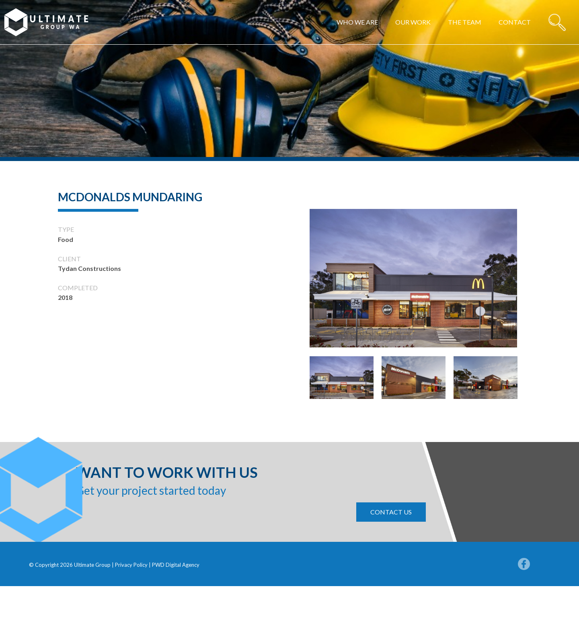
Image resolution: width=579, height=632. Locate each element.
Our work (413, 22)
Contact (515, 22)
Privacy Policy (132, 565)
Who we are (357, 22)
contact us (391, 512)
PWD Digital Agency (175, 565)
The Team (464, 22)
